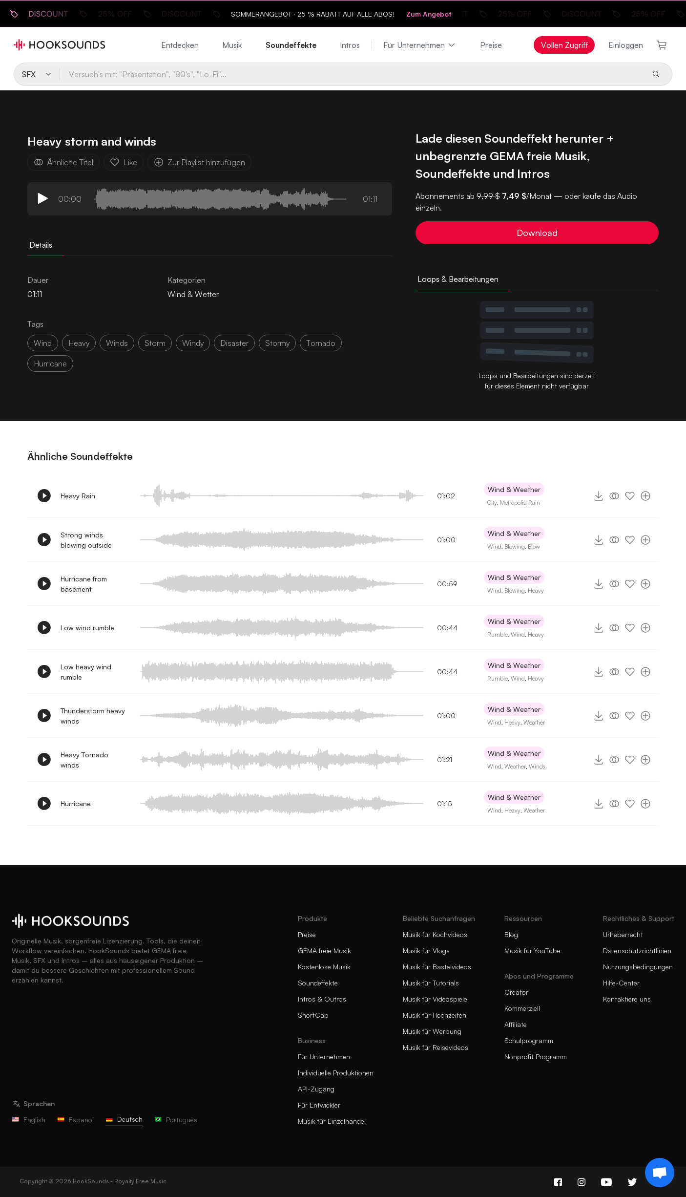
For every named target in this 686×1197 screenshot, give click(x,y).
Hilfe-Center (621, 983)
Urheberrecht (623, 934)
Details (40, 245)
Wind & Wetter (193, 294)
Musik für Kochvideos (435, 934)
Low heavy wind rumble (86, 672)
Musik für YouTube (532, 950)
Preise (491, 45)
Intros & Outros (322, 999)
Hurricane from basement (84, 584)
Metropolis (512, 502)
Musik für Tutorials (431, 983)
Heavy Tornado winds (84, 759)
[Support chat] (659, 1172)
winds (117, 343)
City (492, 502)
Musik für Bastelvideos (437, 966)
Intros (350, 45)
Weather (534, 722)
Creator (516, 992)
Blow (534, 546)
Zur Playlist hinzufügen (199, 162)
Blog (511, 934)
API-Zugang (316, 1089)
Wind (494, 546)
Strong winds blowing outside (86, 540)
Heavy (536, 590)
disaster (234, 343)
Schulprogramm (528, 1040)
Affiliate (515, 1024)
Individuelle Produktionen (336, 1073)
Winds (537, 766)
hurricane (50, 363)
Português (175, 1119)
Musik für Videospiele (435, 999)
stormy (277, 343)
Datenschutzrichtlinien (637, 950)
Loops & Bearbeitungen (458, 279)
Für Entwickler (319, 1105)
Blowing (514, 546)
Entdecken (180, 45)
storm (155, 343)
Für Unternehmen (420, 45)
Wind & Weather (514, 489)
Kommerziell (522, 1008)
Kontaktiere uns (627, 999)
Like (123, 162)
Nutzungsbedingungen (638, 966)
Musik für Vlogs (426, 950)
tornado (320, 343)
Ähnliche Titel (63, 162)
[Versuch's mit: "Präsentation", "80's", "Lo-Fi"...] (351, 74)
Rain (534, 502)
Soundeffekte (291, 45)
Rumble (497, 634)
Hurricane (76, 803)
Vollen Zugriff (564, 45)
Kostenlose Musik (324, 966)
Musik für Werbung (432, 1031)
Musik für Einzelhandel (332, 1121)
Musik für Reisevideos (435, 1047)
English (28, 1119)
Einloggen (625, 45)
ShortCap (313, 1015)
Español (75, 1119)
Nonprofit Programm (535, 1056)
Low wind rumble (87, 627)
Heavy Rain (78, 496)
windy (193, 343)
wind (43, 343)
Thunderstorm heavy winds (93, 715)
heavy (78, 343)
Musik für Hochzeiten (434, 1015)
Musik (232, 45)
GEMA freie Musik (324, 950)
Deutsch (124, 1119)
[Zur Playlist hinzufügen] (645, 496)
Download (537, 232)
